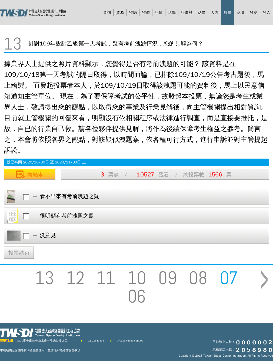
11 (105, 278)
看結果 (29, 173)
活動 (172, 12)
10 (136, 278)
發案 (253, 12)
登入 (266, 12)
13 (44, 278)
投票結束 (18, 253)
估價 (201, 12)
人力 (214, 12)
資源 (120, 12)
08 (198, 278)
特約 (133, 12)
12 (75, 278)
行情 (159, 12)
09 (167, 278)
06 (137, 296)
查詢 (107, 12)
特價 (146, 12)
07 (229, 278)
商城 (240, 12)
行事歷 (186, 12)
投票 (227, 12)
